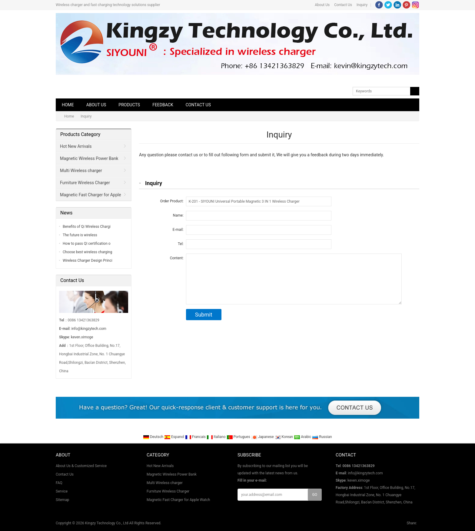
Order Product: (172, 201)
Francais (196, 437)
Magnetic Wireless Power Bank (89, 158)
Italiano (217, 437)
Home (68, 104)
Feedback (162, 104)
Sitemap (62, 500)
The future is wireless (80, 235)
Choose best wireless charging (87, 252)
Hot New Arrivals (75, 146)
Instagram (415, 5)
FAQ (59, 483)
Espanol (174, 437)
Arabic (303, 437)
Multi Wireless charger (81, 170)
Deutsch (153, 437)
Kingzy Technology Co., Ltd (106, 523)
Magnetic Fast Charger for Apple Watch (88, 196)
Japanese (263, 437)
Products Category (80, 134)
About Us (322, 5)
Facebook (379, 5)
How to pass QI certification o (87, 243)
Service (62, 491)
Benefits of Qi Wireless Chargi (87, 226)
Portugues (239, 437)
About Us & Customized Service (81, 466)
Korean (284, 437)
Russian (322, 437)
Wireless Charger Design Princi (87, 260)
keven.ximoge (82, 337)
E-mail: (178, 229)
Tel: (181, 244)
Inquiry (362, 5)
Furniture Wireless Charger (85, 182)
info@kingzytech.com (88, 329)
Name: (178, 215)
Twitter (388, 5)
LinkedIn (397, 5)
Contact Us (343, 5)
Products (129, 104)
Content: (177, 258)
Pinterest (406, 5)
